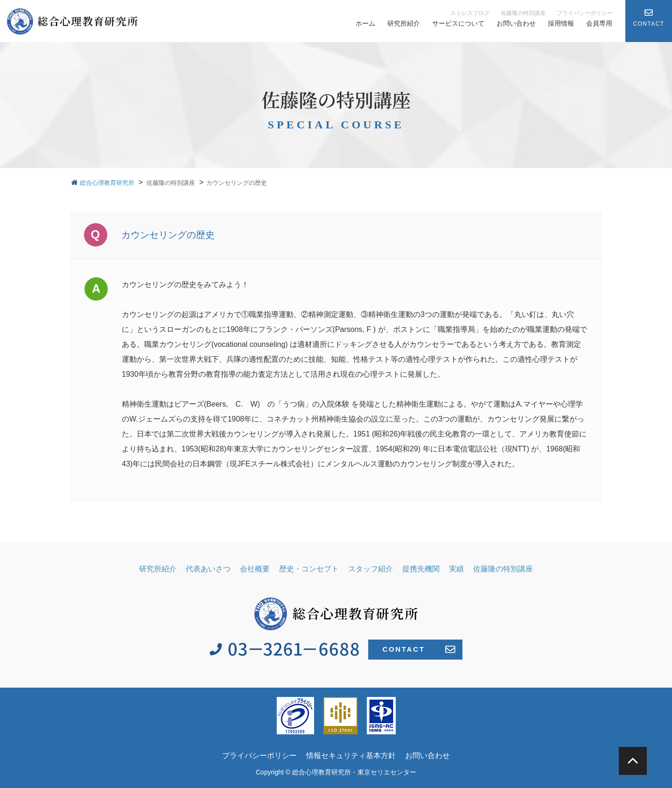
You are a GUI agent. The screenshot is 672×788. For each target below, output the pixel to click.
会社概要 (255, 569)
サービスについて (458, 23)
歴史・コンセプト (309, 569)
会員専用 (599, 23)
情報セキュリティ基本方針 (351, 756)
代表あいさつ (208, 569)
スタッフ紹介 (370, 569)
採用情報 (561, 23)
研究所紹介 (403, 23)
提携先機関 (421, 569)
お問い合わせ (516, 23)
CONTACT (418, 649)
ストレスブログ (470, 13)
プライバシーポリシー (585, 13)
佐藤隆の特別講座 (523, 13)
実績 (456, 569)
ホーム (365, 23)
